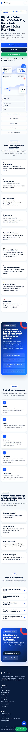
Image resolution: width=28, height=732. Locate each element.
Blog (2, 729)
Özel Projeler (4, 706)
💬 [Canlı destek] (24, 723)
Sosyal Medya (4, 697)
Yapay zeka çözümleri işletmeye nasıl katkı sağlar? (12, 610)
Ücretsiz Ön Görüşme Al (12, 653)
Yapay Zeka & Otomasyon (7, 701)
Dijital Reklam (4, 694)
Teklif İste (14, 49)
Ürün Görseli (4, 699)
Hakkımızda (6, 729)
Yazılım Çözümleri (5, 690)
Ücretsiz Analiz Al (14, 45)
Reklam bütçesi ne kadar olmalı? (11, 597)
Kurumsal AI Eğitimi (5, 704)
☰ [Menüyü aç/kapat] (25, 3)
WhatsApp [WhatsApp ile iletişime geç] (21, 729)
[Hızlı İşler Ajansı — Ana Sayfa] (6, 2)
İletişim (10, 729)
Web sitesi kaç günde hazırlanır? (10, 604)
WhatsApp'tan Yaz (14, 54)
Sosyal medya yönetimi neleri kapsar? (12, 617)
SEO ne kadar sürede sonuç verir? (12, 590)
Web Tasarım (4, 687)
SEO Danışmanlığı (5, 692)
